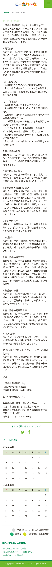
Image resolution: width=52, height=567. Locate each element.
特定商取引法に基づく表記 (14, 548)
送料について (29, 552)
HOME (6, 13)
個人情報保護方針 (10, 552)
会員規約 (7, 555)
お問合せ (19, 555)
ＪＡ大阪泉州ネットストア (26, 426)
